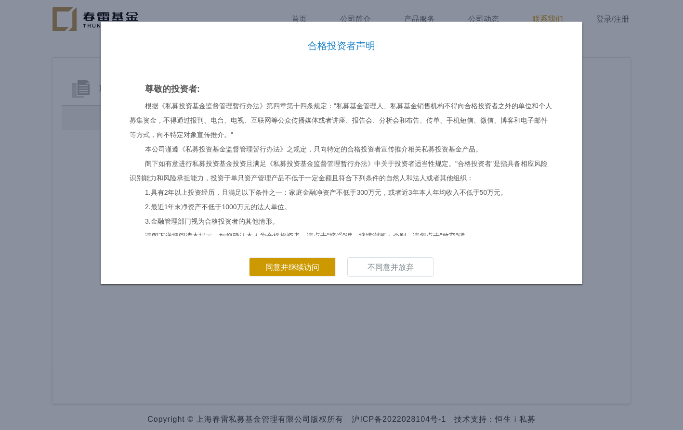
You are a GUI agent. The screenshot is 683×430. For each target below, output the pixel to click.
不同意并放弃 (391, 267)
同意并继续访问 (292, 267)
